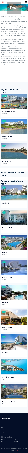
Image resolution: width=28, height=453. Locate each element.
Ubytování (3, 425)
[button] (25, 2)
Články (2, 432)
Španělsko (16, 441)
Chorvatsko (3, 439)
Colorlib (16, 450)
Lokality (2, 429)
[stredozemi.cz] (6, 2)
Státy (2, 427)
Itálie (15, 439)
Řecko (2, 441)
